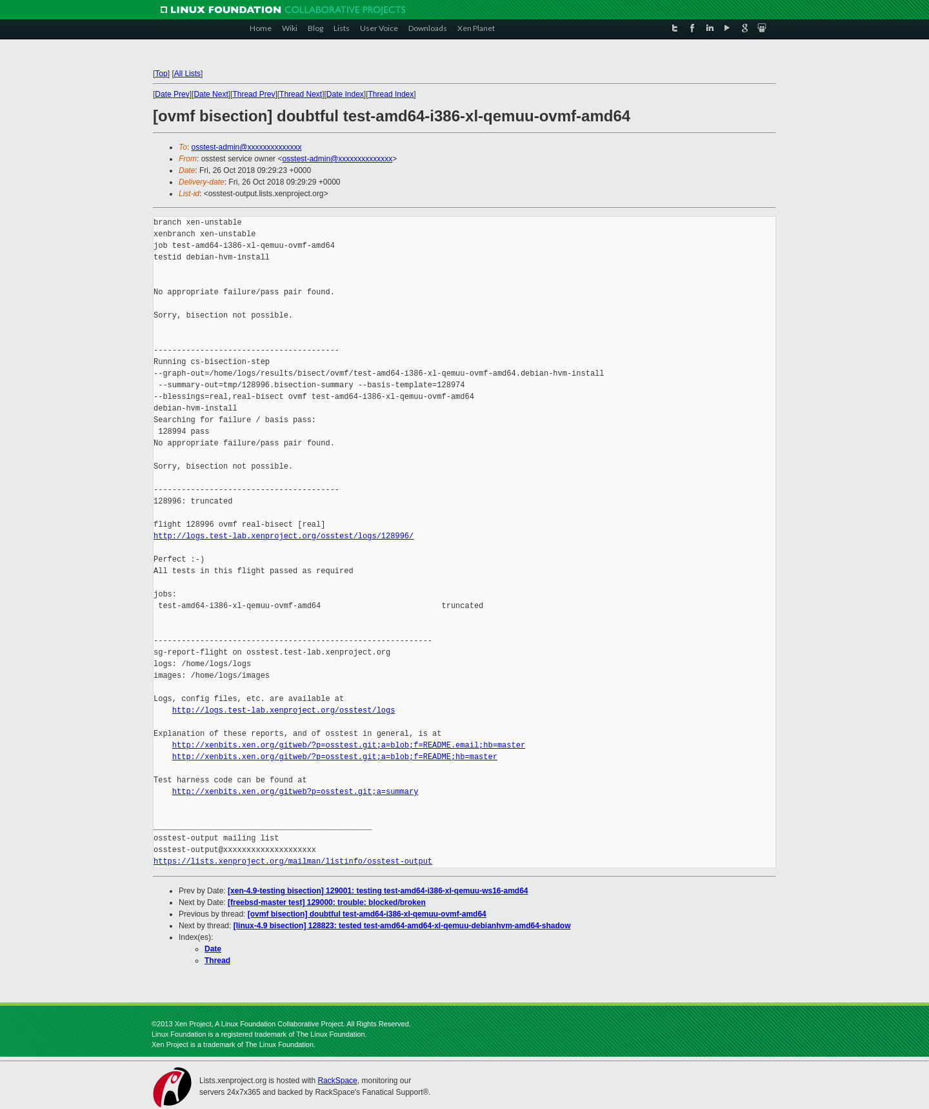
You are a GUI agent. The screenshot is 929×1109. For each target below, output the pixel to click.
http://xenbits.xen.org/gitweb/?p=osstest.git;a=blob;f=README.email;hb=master (348, 745)
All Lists (187, 73)
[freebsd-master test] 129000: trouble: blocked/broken (327, 902)
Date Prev (172, 94)
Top (161, 73)
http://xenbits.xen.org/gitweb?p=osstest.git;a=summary (295, 791)
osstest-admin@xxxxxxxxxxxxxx (247, 147)
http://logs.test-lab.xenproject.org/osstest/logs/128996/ (284, 536)
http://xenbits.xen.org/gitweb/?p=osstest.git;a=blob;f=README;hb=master (334, 756)
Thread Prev (253, 94)
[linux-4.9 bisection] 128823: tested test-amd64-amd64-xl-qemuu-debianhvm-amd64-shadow (402, 925)
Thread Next (300, 94)
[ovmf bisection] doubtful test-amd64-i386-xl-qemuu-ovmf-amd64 (367, 914)
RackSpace (337, 1080)
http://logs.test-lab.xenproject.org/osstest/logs (283, 710)
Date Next (211, 94)
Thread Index (391, 94)
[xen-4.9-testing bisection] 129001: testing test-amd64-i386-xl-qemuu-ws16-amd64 (378, 890)
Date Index (345, 94)
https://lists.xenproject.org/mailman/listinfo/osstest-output (293, 861)
